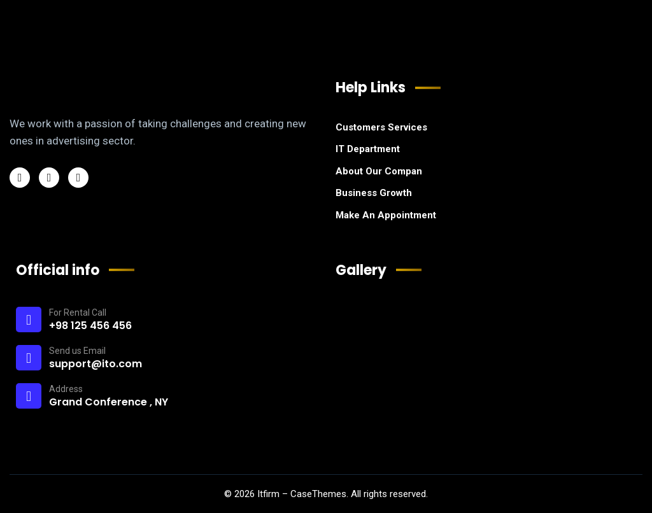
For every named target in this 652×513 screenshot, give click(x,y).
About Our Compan (379, 171)
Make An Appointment (386, 215)
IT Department (368, 149)
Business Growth (374, 193)
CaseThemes (318, 494)
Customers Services (381, 127)
